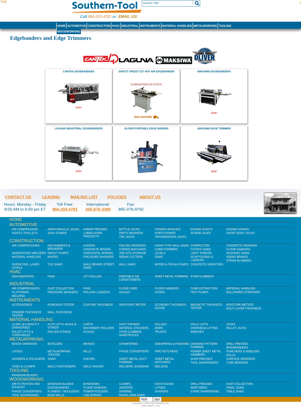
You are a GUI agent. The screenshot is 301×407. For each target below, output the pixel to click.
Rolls (230, 355)
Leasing (51, 197)
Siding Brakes (237, 257)
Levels (160, 253)
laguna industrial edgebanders (79, 128)
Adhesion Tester (61, 304)
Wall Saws (127, 264)
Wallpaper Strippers (243, 292)
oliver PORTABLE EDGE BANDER (146, 128)
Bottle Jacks (129, 229)
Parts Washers (131, 233)
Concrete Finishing (241, 245)
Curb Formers (166, 249)
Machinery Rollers (98, 328)
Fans (51, 276)
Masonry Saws (237, 253)
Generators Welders (29, 253)
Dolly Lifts (199, 324)
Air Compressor (25, 229)
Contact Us (18, 197)
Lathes (17, 351)
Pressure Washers (98, 257)
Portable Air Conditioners (130, 278)
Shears (89, 359)
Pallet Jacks (236, 328)
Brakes (89, 343)
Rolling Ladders (96, 292)
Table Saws (235, 391)
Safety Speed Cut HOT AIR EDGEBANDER (146, 71)
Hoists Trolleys (25, 233)
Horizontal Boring (98, 253)
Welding (18, 296)
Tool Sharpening (25, 395)
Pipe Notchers (166, 351)
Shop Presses (201, 359)
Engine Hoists (201, 229)
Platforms (20, 292)
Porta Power (165, 233)
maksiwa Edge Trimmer (214, 128)
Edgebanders (58, 387)
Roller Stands (59, 331)
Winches (197, 331)
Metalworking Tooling (59, 353)
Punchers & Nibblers (242, 351)
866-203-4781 (99, 17)
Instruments (150, 26)
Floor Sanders (238, 249)
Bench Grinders (24, 343)
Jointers (126, 387)
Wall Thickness (60, 312)
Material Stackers (134, 328)
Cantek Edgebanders (78, 71)
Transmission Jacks (170, 236)
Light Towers (201, 253)
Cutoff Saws (200, 249)
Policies (117, 197)
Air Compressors (26, 245)
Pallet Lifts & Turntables (22, 333)
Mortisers (198, 387)
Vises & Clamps (23, 366)
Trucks (160, 331)
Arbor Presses (95, 229)
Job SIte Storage (132, 253)
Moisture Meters (240, 304)
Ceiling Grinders (132, 245)
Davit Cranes (129, 324)
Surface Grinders (240, 359)
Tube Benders (237, 362)
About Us (150, 197)
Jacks (230, 324)
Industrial (130, 26)
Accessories (22, 304)
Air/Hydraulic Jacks (63, 229)
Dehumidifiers (23, 276)
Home (61, 26)
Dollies (161, 324)
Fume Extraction (204, 288)
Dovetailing (164, 384)
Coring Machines (132, 249)
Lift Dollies (92, 276)
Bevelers (55, 343)
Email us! (127, 17)
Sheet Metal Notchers (164, 360)
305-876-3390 (98, 209)
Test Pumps (199, 292)
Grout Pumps (58, 253)
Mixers (53, 257)
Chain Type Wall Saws (172, 245)
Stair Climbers (202, 276)
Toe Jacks (127, 236)
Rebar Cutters (131, 257)
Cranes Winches (168, 229)
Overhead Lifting (204, 328)
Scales (124, 292)
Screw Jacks (200, 233)
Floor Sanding (95, 387)
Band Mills (56, 395)
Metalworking (205, 26)
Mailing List (84, 197)
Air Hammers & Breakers (59, 247)
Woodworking (68, 31)
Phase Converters (134, 351)
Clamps (125, 384)
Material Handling (177, 26)
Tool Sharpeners (204, 362)
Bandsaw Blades (25, 375)
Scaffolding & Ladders (201, 258)
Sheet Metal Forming (171, 276)
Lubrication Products (92, 234)
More (159, 328)
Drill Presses (237, 343)
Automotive (76, 26)
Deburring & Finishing (172, 343)
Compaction (199, 245)
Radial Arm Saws (132, 395)
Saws (159, 257)
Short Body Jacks (240, 233)
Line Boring (92, 395)
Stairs (160, 292)
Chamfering (128, 343)
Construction (99, 26)
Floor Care (128, 288)
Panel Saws (235, 387)
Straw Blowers (238, 260)
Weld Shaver (93, 366)
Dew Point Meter (132, 304)
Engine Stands (237, 229)
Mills (87, 351)
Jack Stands (57, 233)
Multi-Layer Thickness (243, 308)
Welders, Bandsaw (134, 366)
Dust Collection (61, 288)
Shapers (161, 391)
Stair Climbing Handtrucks (130, 333)
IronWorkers (237, 347)
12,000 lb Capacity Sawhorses (25, 326)
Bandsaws (91, 384)
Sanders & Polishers (28, 359)
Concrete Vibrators (206, 264)
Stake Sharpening (204, 391)
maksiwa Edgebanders (214, 71)
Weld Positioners (62, 366)
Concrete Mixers (97, 249)
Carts (88, 324)
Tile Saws (55, 264)
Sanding (125, 391)
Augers (89, 245)
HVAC (116, 26)
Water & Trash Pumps (171, 264)
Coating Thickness (98, 304)
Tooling (224, 26)
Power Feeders (95, 391)
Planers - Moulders (63, 391)
